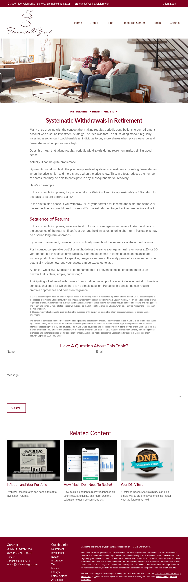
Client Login (169, 3)
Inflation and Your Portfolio (27, 485)
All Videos (57, 579)
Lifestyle (56, 572)
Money (55, 568)
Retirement (57, 549)
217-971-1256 (24, 549)
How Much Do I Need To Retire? (88, 485)
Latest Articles (59, 575)
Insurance (57, 560)
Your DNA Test (132, 485)
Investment (57, 552)
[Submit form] (16, 408)
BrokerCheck (145, 547)
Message (13, 375)
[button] (78, 23)
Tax (53, 564)
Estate (55, 556)
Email (99, 351)
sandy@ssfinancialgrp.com (92, 3)
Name (11, 351)
